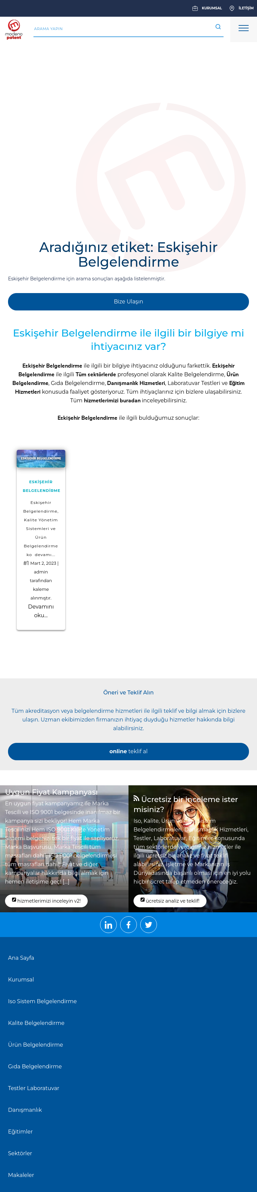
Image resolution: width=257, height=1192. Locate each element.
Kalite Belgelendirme (196, 374)
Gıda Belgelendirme (78, 383)
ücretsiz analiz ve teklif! (170, 900)
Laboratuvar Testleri (194, 383)
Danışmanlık (25, 1110)
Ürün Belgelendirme (35, 1045)
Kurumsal (21, 979)
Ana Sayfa (21, 958)
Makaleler (21, 1175)
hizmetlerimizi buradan (112, 400)
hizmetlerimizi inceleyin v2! (46, 900)
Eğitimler (20, 1132)
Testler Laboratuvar (33, 1088)
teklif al (128, 751)
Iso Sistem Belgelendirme (42, 1001)
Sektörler (20, 1153)
